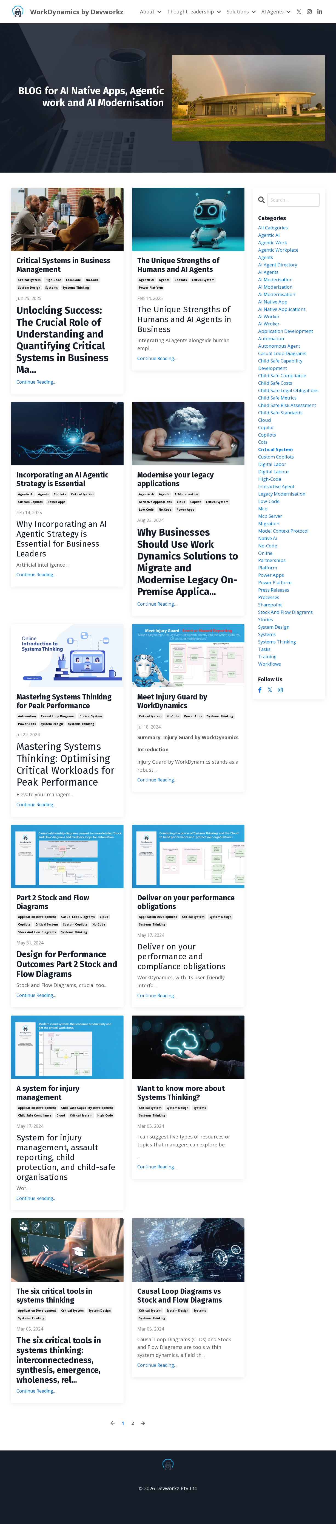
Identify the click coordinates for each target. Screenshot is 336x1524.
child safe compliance (35, 1136)
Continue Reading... (36, 384)
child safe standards (282, 441)
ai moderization (276, 291)
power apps (57, 516)
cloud (181, 506)
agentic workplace (280, 251)
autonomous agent (281, 354)
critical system (29, 282)
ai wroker (269, 330)
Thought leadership (194, 11)
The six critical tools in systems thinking (58, 1318)
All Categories (274, 228)
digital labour (275, 504)
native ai (268, 575)
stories (266, 662)
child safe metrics (279, 417)
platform (268, 607)
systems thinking (76, 289)
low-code (73, 282)
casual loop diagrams (58, 733)
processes (270, 639)
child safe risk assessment (275, 429)
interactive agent (278, 520)
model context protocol (286, 567)
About (151, 11)
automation (27, 733)
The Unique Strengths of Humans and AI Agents (183, 266)
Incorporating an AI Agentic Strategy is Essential (52, 488)
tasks (265, 694)
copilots (181, 282)
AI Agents (276, 11)
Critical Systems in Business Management (59, 266)
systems (51, 289)
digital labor (273, 496)
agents (164, 282)
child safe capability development (87, 1129)
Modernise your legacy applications (180, 483)
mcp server (271, 552)
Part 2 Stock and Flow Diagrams (56, 920)
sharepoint (271, 646)
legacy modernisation (284, 528)
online (266, 591)
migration (269, 560)
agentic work (274, 244)
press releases (275, 631)
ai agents (269, 275)
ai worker (269, 323)
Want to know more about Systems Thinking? (186, 1113)
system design (29, 289)
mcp (263, 544)
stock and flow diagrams (37, 951)
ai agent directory (279, 267)
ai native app (274, 307)
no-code (92, 282)
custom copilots (30, 516)
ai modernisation (278, 299)
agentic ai (146, 282)
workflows (270, 710)
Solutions (241, 11)
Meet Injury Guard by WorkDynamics (177, 707)
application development (37, 936)
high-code (53, 282)
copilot (195, 506)
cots (263, 473)
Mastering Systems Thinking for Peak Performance (52, 712)
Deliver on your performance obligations (184, 920)
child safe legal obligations (276, 406)
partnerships (273, 599)
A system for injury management (51, 1113)
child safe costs (277, 394)
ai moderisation (186, 498)
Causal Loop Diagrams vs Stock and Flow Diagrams (184, 1318)
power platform (151, 289)
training (268, 702)
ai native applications (155, 506)
